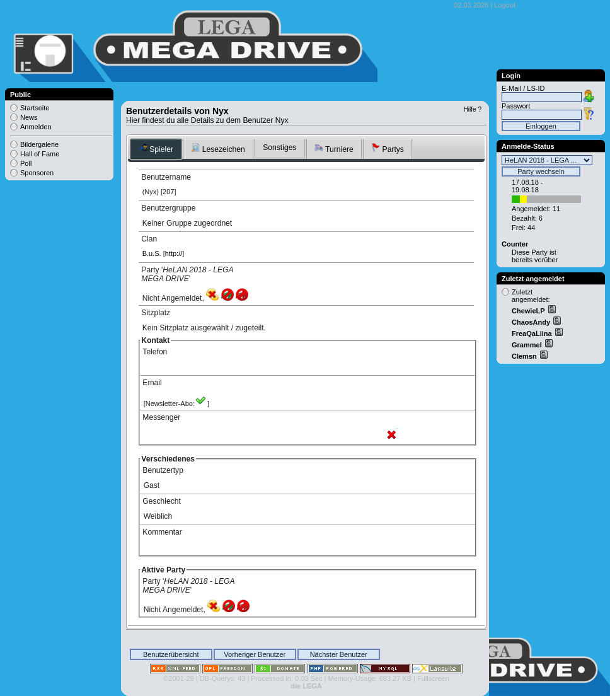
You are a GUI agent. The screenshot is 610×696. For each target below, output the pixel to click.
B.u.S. (151, 253)
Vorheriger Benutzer (254, 654)
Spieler (156, 148)
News (29, 117)
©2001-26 (178, 678)
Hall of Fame (39, 154)
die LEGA (306, 686)
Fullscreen (433, 678)
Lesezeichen (218, 148)
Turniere (334, 148)
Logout (504, 5)
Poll (26, 163)
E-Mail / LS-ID (523, 88)
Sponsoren (37, 173)
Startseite (34, 108)
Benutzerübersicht (171, 654)
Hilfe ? (472, 109)
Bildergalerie (39, 144)
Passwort (516, 106)
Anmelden (36, 126)
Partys (387, 148)
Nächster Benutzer (338, 654)
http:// (174, 253)
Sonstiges (279, 147)
